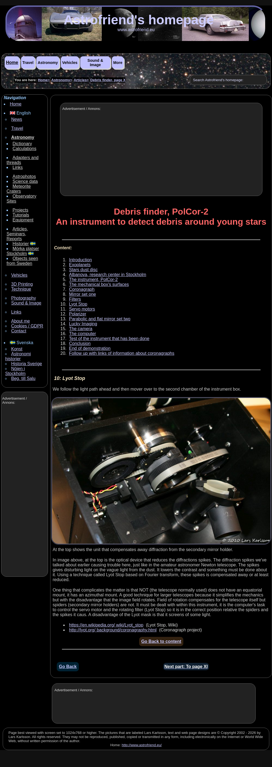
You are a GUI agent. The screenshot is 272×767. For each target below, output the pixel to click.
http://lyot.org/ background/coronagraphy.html (113, 630)
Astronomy (48, 62)
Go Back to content (161, 641)
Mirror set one (82, 294)
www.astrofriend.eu (135, 29)
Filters (75, 299)
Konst (16, 349)
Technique (21, 289)
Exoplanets (80, 264)
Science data (25, 181)
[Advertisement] (24, 491)
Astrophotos (24, 176)
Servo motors (82, 309)
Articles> (81, 80)
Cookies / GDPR (27, 326)
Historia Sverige (26, 363)
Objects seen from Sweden (22, 261)
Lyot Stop (78, 304)
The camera (80, 328)
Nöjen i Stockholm (15, 371)
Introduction (80, 259)
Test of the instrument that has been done (109, 338)
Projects (20, 210)
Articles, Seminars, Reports (17, 234)
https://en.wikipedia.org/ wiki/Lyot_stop (106, 625)
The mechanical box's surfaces (99, 284)
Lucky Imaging (83, 323)
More (117, 62)
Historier (21, 243)
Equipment (23, 220)
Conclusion (80, 343)
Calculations (24, 148)
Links (18, 167)
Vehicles (69, 62)
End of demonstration (89, 348)
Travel (27, 62)
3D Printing (22, 284)
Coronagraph (81, 289)
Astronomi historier (18, 356)
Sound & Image (95, 62)
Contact (18, 331)
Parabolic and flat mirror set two (99, 319)
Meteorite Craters (19, 189)
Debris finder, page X (107, 80)
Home (12, 62)
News (16, 119)
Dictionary (22, 143)
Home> (44, 80)
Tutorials (21, 215)
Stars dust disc (83, 269)
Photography (23, 298)
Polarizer (77, 314)
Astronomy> (61, 80)
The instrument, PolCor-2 (93, 279)
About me (20, 321)
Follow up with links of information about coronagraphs (121, 353)
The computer (82, 333)
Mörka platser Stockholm (23, 251)
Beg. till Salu (23, 378)
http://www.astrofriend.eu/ (142, 745)
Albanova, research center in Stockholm (107, 274)
